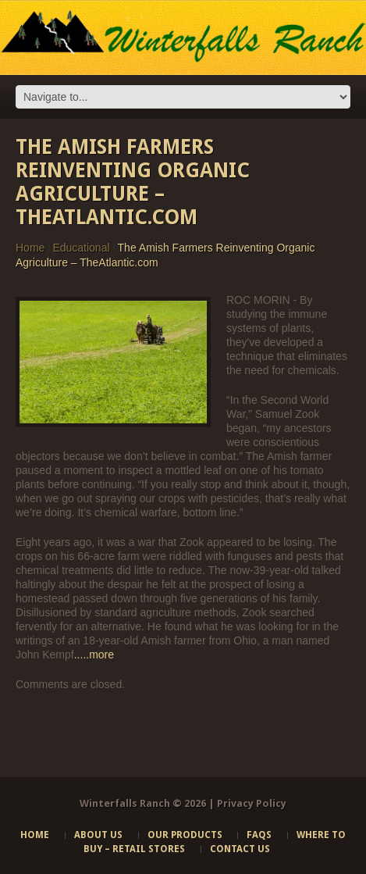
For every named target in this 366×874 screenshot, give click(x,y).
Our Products (184, 834)
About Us (98, 834)
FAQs (259, 834)
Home (30, 247)
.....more (94, 654)
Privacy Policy (251, 803)
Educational (80, 247)
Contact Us (240, 849)
